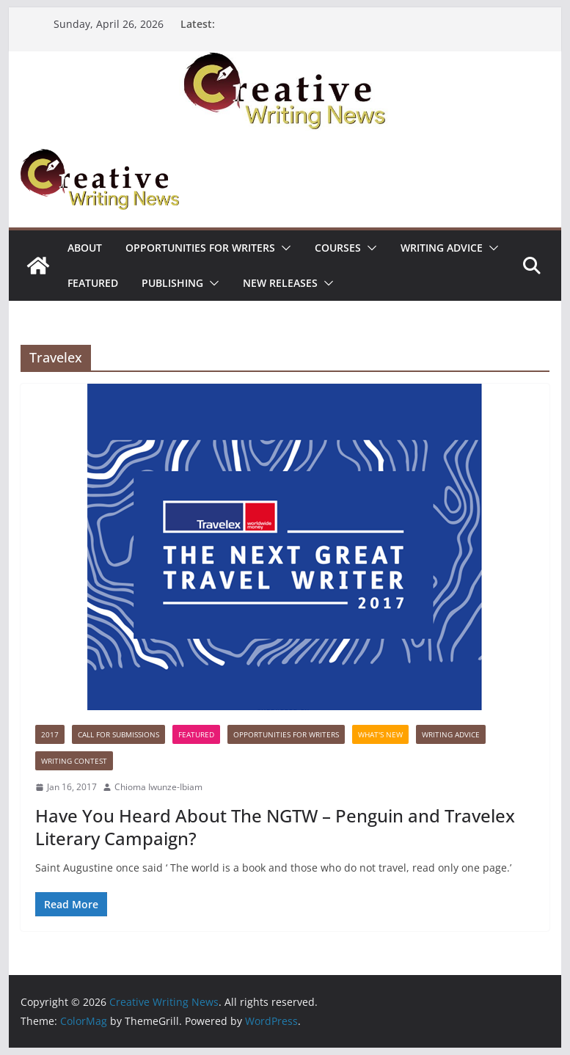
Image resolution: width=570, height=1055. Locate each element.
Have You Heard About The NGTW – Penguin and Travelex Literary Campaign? (275, 826)
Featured (92, 283)
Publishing (172, 283)
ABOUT (84, 248)
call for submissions (118, 734)
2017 (50, 734)
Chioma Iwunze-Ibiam (158, 787)
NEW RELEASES (280, 283)
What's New (380, 734)
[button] (283, 248)
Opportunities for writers (200, 248)
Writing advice (442, 248)
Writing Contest (74, 761)
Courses (338, 248)
